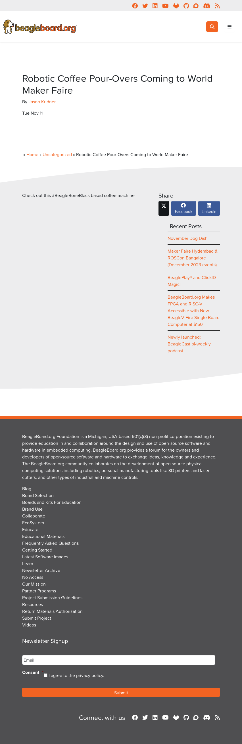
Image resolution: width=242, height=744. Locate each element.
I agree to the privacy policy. (76, 675)
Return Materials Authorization (52, 611)
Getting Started (37, 550)
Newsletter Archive (41, 570)
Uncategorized (57, 154)
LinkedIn (209, 210)
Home (32, 154)
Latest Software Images (45, 557)
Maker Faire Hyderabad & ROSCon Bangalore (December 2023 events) (193, 258)
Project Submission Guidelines (52, 597)
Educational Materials (43, 536)
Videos (29, 625)
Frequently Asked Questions (50, 543)
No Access (32, 577)
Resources (32, 604)
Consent (33, 673)
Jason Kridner (42, 101)
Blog (26, 488)
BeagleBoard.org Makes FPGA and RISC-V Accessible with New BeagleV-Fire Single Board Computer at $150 (194, 310)
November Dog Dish (188, 238)
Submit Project (36, 618)
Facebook (183, 210)
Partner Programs (39, 591)
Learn (27, 563)
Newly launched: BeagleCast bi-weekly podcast (189, 344)
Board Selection (38, 495)
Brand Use (32, 509)
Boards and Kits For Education (52, 502)
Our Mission (34, 584)
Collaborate (33, 516)
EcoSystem (33, 522)
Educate (30, 529)
